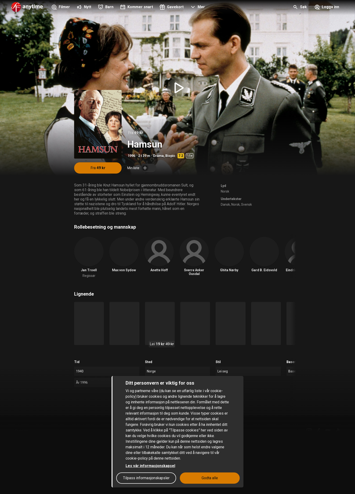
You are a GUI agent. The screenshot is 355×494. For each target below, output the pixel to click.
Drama (158, 156)
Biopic (170, 156)
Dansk (225, 204)
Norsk (225, 191)
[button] (197, 7)
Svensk (246, 204)
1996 (131, 156)
